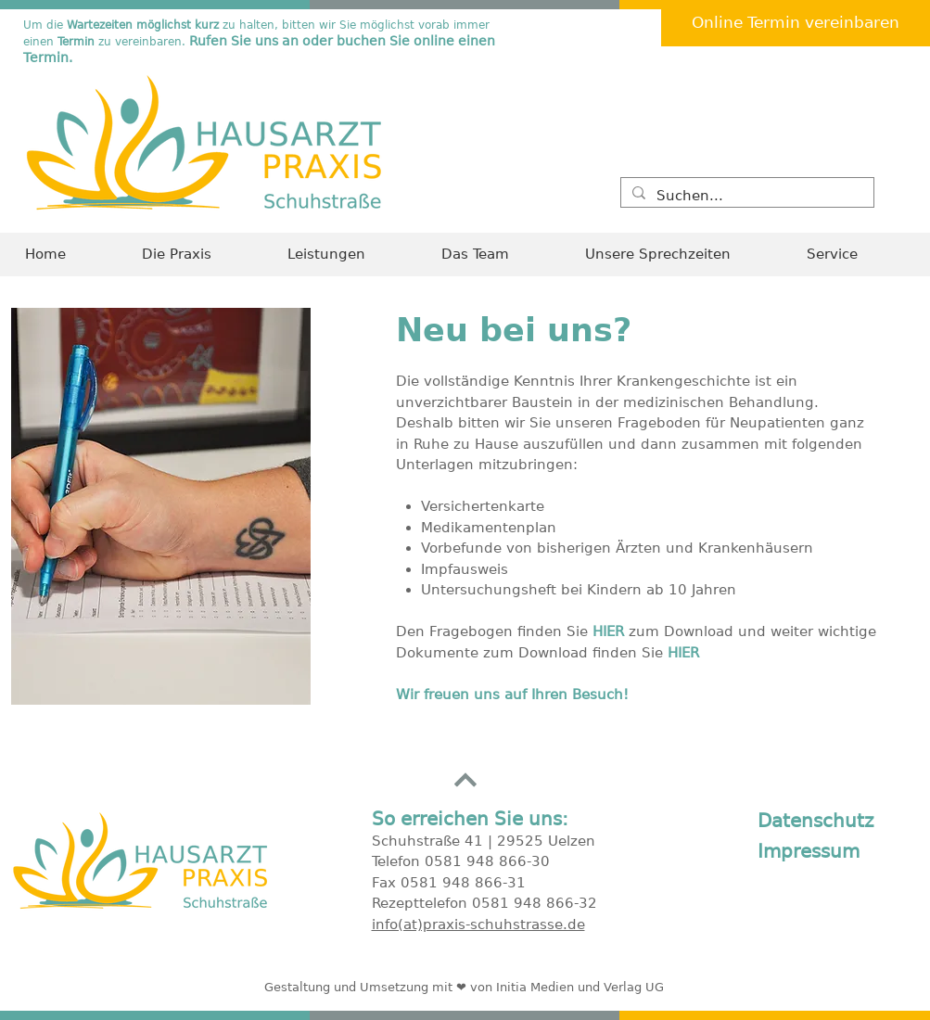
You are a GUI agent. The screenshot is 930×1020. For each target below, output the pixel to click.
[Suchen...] (745, 196)
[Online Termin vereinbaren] (795, 23)
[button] (856, 254)
